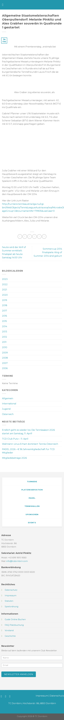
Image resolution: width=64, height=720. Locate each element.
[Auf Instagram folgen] (6, 696)
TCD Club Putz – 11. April (15, 439)
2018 (4, 305)
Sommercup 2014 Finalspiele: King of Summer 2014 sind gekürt (48, 252)
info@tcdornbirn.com (17, 561)
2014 (4, 326)
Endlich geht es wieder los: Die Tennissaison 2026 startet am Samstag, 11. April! (28, 432)
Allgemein (7, 398)
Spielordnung (11, 606)
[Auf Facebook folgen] (2, 696)
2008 (5, 358)
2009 (5, 352)
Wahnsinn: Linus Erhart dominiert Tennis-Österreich (30, 444)
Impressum (42, 695)
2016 (4, 316)
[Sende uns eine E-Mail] (10, 696)
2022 (5, 284)
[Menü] (3, 4)
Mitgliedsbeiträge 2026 (14, 458)
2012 (4, 337)
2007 (5, 363)
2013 (4, 331)
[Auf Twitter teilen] (29, 236)
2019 (4, 300)
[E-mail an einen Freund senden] (34, 236)
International (9, 403)
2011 (4, 342)
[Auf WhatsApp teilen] (20, 236)
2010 (4, 347)
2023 (5, 279)
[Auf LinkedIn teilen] (44, 236)
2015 (4, 321)
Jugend (6, 409)
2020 (5, 295)
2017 (4, 310)
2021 (4, 289)
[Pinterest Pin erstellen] (39, 236)
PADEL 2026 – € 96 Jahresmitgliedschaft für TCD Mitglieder (28, 451)
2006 (5, 368)
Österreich (8, 414)
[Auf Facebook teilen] (24, 236)
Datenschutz (57, 695)
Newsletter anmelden (18, 674)
